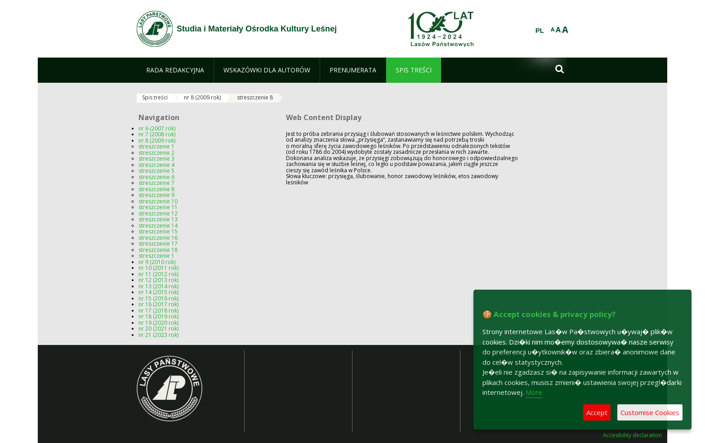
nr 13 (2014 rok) (158, 286)
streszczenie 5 (156, 171)
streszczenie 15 (158, 231)
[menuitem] (175, 70)
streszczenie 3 (156, 158)
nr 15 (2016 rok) (158, 298)
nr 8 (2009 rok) (202, 97)
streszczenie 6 (156, 177)
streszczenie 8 (255, 97)
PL (539, 30)
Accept (596, 412)
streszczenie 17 (158, 243)
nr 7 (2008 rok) (156, 134)
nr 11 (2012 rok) (158, 274)
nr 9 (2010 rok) (156, 262)
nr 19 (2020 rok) (158, 323)
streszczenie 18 (158, 250)
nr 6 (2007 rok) (156, 128)
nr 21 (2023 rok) (158, 335)
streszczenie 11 (158, 207)
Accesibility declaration (632, 435)
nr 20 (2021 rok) (158, 328)
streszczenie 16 (158, 238)
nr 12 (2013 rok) (158, 280)
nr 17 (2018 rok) (158, 310)
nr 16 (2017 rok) (158, 304)
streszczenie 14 (158, 225)
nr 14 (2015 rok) (158, 292)
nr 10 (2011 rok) (158, 268)
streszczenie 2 (156, 153)
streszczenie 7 (156, 183)
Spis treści (155, 97)
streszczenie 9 (156, 195)
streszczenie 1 (156, 146)
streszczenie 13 (158, 219)
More (534, 392)
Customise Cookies (649, 412)
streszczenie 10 (158, 201)
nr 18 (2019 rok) (158, 316)
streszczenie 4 (156, 165)
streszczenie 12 (158, 213)
